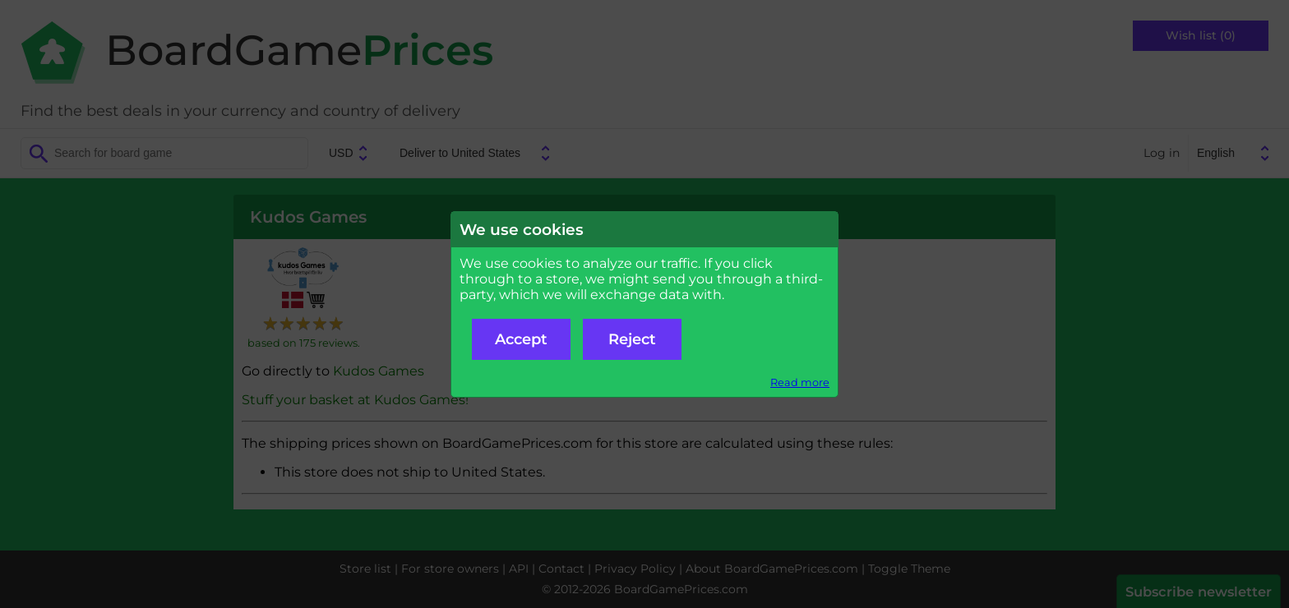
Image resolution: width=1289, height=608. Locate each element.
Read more (799, 382)
